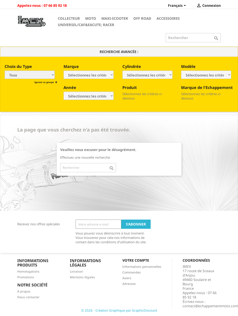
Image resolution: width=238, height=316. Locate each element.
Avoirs (126, 278)
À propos (23, 291)
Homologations (28, 271)
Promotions (25, 277)
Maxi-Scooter (114, 18)
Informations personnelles (141, 267)
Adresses (129, 284)
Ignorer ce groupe (44, 82)
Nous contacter (28, 297)
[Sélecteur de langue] (177, 6)
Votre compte (135, 260)
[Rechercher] (193, 37)
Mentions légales (82, 277)
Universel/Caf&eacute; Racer (86, 24)
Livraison (76, 271)
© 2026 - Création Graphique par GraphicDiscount (119, 310)
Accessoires (168, 18)
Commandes (131, 272)
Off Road (142, 18)
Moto (90, 18)
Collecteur (69, 18)
